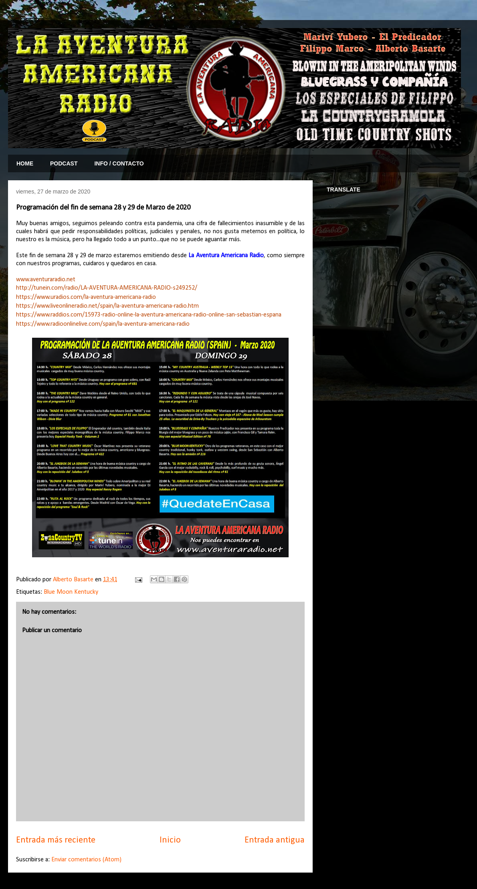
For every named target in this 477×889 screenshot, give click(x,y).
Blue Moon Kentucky (71, 592)
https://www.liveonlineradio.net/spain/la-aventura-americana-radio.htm (107, 306)
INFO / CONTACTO (119, 163)
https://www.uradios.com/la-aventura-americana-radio (86, 297)
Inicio (170, 840)
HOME (24, 163)
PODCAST (63, 163)
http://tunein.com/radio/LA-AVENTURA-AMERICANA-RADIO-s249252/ (106, 288)
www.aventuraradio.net (45, 279)
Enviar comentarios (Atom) (86, 860)
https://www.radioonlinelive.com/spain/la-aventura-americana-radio (103, 324)
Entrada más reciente (55, 840)
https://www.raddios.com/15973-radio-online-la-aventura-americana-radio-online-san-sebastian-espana (148, 315)
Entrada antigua (275, 840)
